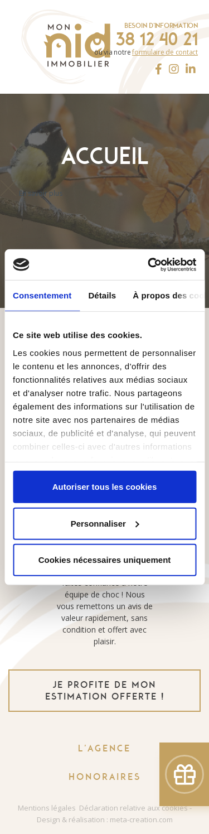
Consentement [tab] (42, 295)
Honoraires (105, 777)
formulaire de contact (165, 52)
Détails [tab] (102, 295)
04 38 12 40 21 (145, 39)
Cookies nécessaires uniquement (104, 560)
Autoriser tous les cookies (104, 486)
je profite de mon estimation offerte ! (104, 690)
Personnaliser (105, 523)
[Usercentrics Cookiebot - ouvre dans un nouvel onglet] (148, 264)
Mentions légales (47, 808)
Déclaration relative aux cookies (133, 808)
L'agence (104, 748)
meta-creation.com (141, 819)
